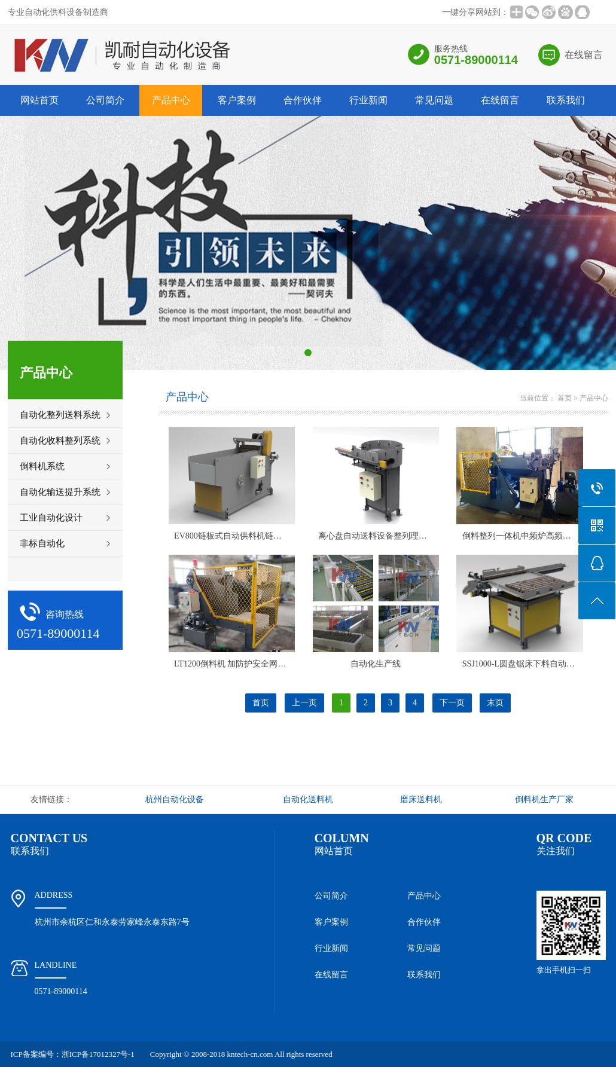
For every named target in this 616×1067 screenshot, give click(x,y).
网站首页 (39, 100)
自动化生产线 (375, 663)
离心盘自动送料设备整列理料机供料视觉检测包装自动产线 (427, 535)
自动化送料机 (308, 799)
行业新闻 (368, 100)
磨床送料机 (421, 799)
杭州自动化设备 (174, 799)
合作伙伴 (302, 100)
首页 (564, 398)
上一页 (304, 702)
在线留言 (584, 55)
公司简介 (105, 100)
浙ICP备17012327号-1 (98, 1054)
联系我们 (566, 100)
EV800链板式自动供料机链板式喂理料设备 (253, 535)
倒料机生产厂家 (544, 799)
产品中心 (171, 100)
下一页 (452, 702)
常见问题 (434, 100)
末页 (495, 702)
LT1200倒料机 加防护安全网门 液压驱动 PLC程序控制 (273, 663)
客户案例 (237, 100)
